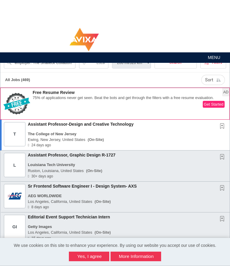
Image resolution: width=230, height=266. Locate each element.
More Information (136, 256)
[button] (115, 57)
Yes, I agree (89, 256)
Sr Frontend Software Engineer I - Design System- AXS (82, 186)
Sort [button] (213, 79)
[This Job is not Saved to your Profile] (223, 126)
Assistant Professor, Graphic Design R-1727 (72, 155)
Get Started (213, 104)
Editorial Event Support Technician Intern (69, 217)
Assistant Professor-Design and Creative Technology (81, 124)
